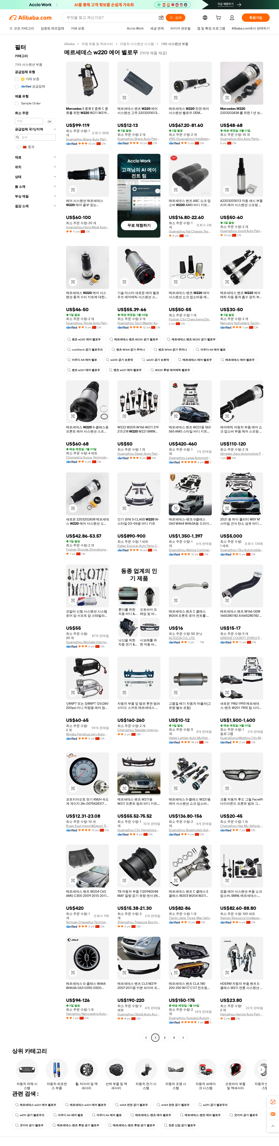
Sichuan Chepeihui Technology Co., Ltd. (87, 922)
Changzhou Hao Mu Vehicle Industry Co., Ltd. (241, 826)
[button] (161, 17)
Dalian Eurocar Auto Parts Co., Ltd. (138, 546)
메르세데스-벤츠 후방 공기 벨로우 (75, 1125)
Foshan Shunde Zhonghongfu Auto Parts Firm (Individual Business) (87, 549)
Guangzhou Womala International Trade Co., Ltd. (87, 642)
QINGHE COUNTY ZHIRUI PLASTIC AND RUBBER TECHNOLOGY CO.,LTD (241, 638)
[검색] (175, 17)
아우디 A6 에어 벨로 (68, 1115)
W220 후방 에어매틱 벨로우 (170, 370)
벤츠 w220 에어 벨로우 (84, 339)
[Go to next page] (183, 1037)
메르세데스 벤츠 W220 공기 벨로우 (134, 339)
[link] (273, 1102)
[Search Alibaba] (110, 17)
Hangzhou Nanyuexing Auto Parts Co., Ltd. (87, 1014)
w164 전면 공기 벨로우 (131, 1105)
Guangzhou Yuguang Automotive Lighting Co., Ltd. (190, 1018)
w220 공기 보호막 (119, 360)
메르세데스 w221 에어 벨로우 (35, 1105)
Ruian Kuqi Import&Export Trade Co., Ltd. (87, 826)
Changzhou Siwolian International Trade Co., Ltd (138, 730)
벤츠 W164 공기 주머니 (128, 350)
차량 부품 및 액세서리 (97, 44)
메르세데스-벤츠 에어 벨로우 (150, 1115)
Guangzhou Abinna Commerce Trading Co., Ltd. (190, 550)
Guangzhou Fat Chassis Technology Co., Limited (190, 231)
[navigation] (35, 541)
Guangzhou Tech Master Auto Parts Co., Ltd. (138, 323)
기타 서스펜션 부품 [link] (174, 44)
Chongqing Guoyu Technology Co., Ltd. (87, 457)
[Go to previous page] (146, 1037)
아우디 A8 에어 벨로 (211, 350)
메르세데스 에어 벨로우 (195, 360)
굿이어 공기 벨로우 (243, 1115)
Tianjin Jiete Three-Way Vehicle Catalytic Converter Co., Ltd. (190, 918)
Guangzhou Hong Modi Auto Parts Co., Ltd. (87, 227)
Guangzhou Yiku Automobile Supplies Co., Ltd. (241, 550)
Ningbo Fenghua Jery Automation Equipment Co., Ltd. (87, 734)
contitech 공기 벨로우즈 (85, 350)
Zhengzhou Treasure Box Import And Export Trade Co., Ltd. (138, 922)
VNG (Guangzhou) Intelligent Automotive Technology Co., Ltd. (190, 139)
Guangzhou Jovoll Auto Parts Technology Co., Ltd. (241, 231)
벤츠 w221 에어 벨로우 (83, 370)
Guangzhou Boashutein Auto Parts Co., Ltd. (190, 830)
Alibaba (69, 44)
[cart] (219, 18)
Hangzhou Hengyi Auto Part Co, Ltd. (241, 1014)
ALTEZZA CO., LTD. (182, 638)
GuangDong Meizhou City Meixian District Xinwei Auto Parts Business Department (241, 738)
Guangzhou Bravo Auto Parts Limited (87, 139)
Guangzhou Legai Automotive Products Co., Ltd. (190, 458)
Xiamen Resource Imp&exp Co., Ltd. (241, 918)
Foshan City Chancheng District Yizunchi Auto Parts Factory (190, 319)
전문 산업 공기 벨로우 (180, 1125)
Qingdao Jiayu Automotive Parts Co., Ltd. (241, 453)
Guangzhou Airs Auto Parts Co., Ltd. (241, 139)
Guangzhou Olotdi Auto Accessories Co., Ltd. (138, 1014)
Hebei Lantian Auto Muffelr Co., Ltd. (190, 738)
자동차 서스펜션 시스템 (137, 44)
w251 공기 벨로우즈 (213, 1105)
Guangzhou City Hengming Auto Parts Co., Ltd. (138, 830)
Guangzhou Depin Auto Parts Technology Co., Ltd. (138, 453)
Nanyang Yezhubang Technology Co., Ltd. (241, 323)
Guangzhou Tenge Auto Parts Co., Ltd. (87, 323)
